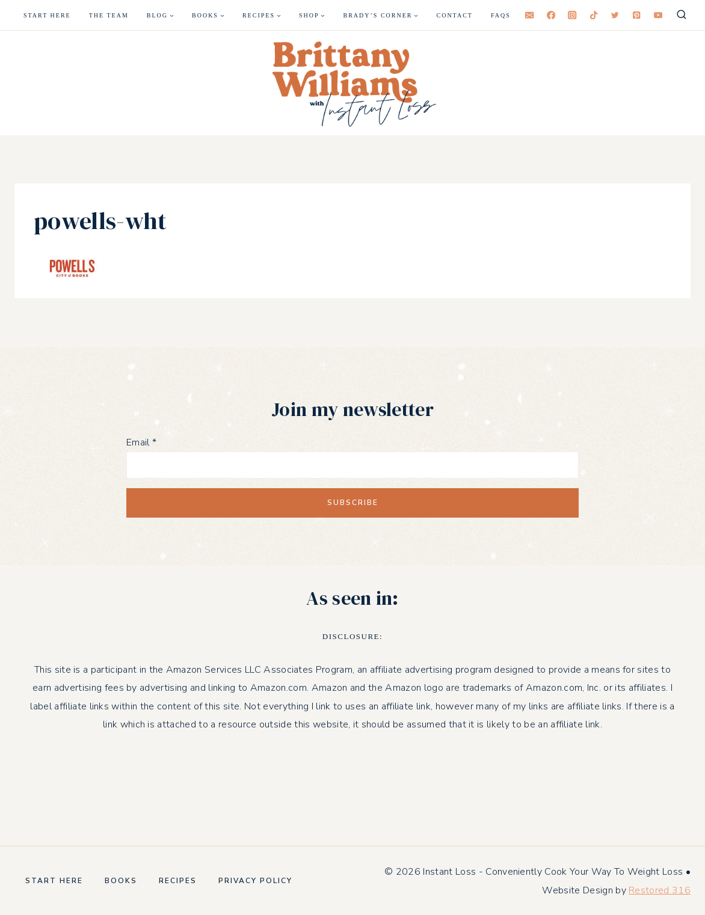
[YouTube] (658, 15)
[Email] (529, 15)
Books (121, 881)
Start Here (47, 15)
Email (141, 442)
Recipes (178, 881)
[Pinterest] (636, 15)
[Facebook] (551, 15)
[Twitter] (615, 15)
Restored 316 (660, 890)
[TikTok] (594, 15)
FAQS (501, 15)
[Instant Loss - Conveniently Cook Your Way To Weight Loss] (352, 83)
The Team (109, 15)
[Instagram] (572, 15)
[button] (352, 83)
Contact (455, 15)
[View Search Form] (682, 15)
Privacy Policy (255, 881)
